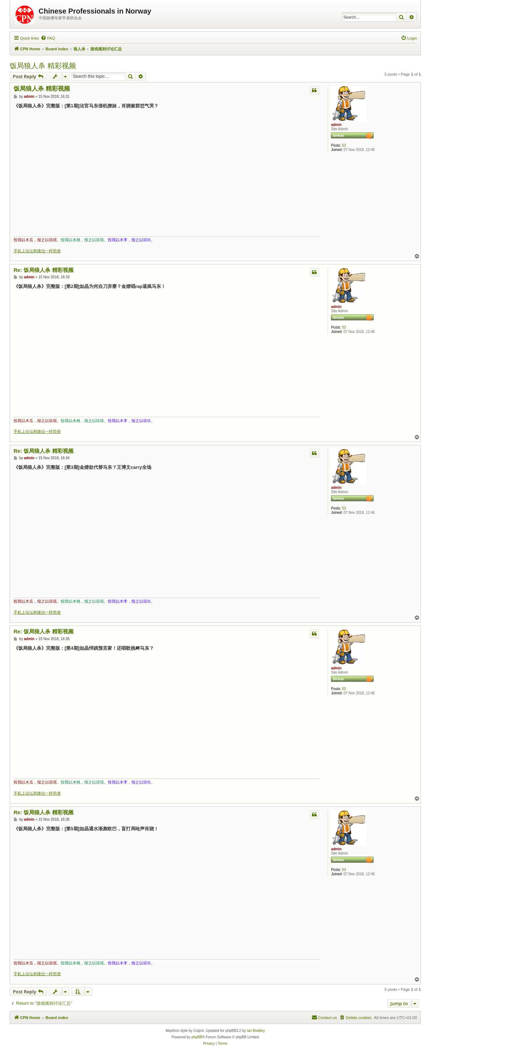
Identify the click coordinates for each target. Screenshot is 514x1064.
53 (344, 145)
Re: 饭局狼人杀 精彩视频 (44, 270)
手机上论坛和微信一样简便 (37, 251)
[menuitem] (48, 38)
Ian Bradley (256, 1031)
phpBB (196, 1037)
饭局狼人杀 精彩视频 (43, 66)
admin (336, 125)
